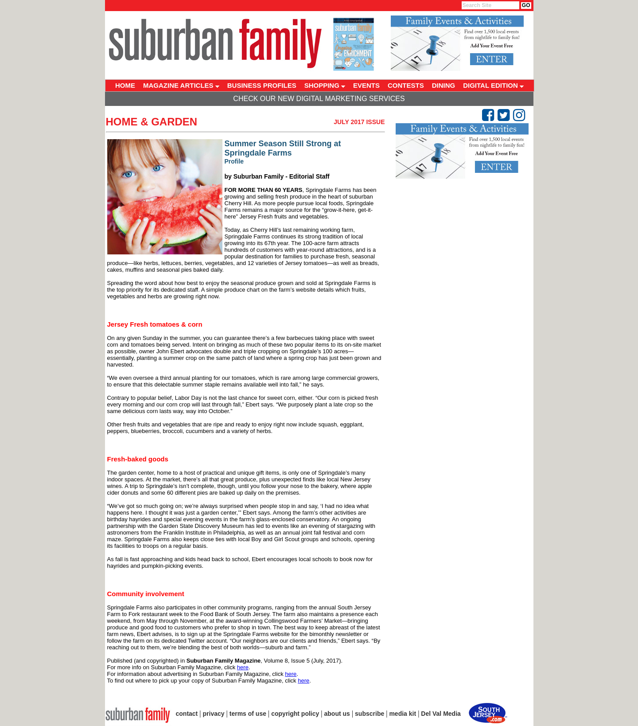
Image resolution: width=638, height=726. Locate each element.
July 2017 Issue (359, 121)
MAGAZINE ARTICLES (181, 85)
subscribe (369, 713)
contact (187, 713)
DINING (443, 85)
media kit (402, 713)
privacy (214, 713)
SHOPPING (324, 85)
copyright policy (295, 713)
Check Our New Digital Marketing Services (319, 98)
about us (337, 713)
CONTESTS (406, 85)
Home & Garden (152, 122)
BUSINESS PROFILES (261, 85)
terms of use (248, 713)
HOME (125, 85)
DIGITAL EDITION (493, 85)
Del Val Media (440, 713)
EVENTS (366, 85)
